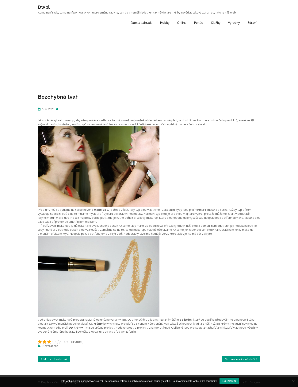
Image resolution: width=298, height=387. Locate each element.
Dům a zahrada (141, 23)
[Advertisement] (149, 57)
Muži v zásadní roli (55, 359)
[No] (293, 381)
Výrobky (234, 23)
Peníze (199, 23)
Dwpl (44, 7)
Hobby (165, 23)
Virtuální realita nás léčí (240, 359)
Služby (215, 23)
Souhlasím (229, 380)
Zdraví (251, 23)
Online (181, 23)
